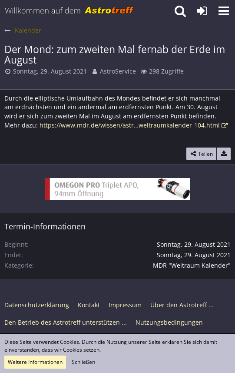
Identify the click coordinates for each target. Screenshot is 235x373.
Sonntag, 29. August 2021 (50, 71)
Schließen (83, 362)
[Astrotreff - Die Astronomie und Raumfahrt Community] (69, 11)
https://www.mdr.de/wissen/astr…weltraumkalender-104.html (130, 125)
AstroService (118, 71)
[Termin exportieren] (224, 154)
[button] (223, 11)
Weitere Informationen (35, 362)
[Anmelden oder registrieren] (202, 11)
